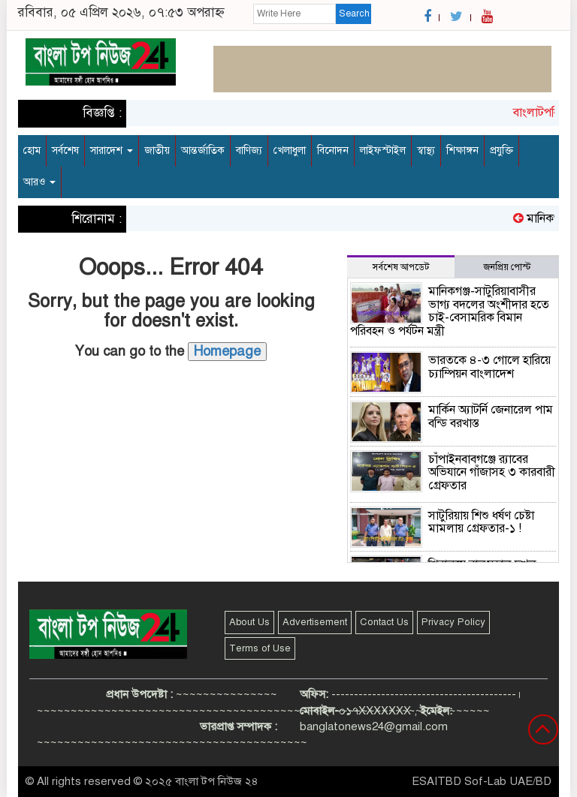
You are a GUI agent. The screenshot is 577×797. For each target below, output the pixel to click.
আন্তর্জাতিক (203, 150)
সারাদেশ (111, 150)
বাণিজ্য (249, 150)
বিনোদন (333, 150)
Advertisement (314, 622)
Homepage (227, 351)
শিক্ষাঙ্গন (462, 150)
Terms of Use (260, 648)
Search (354, 13)
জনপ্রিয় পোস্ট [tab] (507, 267)
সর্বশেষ (65, 150)
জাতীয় (157, 150)
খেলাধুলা (289, 150)
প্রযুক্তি (501, 150)
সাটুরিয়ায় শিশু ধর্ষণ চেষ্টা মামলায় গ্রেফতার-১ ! (481, 522)
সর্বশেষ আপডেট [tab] (401, 267)
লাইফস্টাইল (383, 150)
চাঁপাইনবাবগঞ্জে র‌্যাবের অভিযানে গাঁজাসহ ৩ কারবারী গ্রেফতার (491, 472)
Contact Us (384, 622)
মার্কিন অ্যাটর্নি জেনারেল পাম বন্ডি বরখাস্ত (490, 416)
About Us (249, 622)
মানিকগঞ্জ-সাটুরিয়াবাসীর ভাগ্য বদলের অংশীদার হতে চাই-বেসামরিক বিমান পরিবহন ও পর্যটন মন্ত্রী (449, 311)
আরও (39, 182)
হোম (32, 150)
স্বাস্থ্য (426, 150)
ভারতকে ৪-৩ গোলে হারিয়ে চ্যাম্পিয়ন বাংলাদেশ (489, 367)
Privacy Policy (453, 622)
